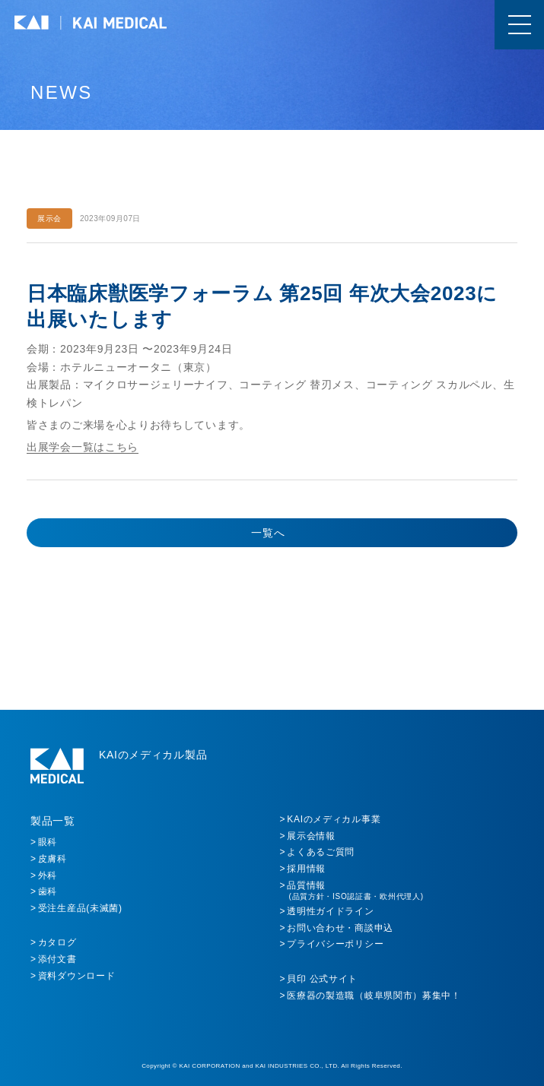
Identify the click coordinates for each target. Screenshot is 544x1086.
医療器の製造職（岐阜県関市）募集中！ (374, 995)
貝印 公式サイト (322, 979)
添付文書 (57, 959)
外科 (47, 875)
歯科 (47, 891)
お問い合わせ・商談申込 (340, 928)
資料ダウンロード (77, 975)
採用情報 (306, 868)
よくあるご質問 (321, 852)
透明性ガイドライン (330, 911)
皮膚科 (52, 858)
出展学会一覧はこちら (82, 447)
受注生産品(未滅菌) (80, 908)
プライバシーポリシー (335, 944)
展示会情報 (311, 836)
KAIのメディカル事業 (333, 819)
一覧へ (268, 533)
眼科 (47, 842)
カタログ (57, 942)
